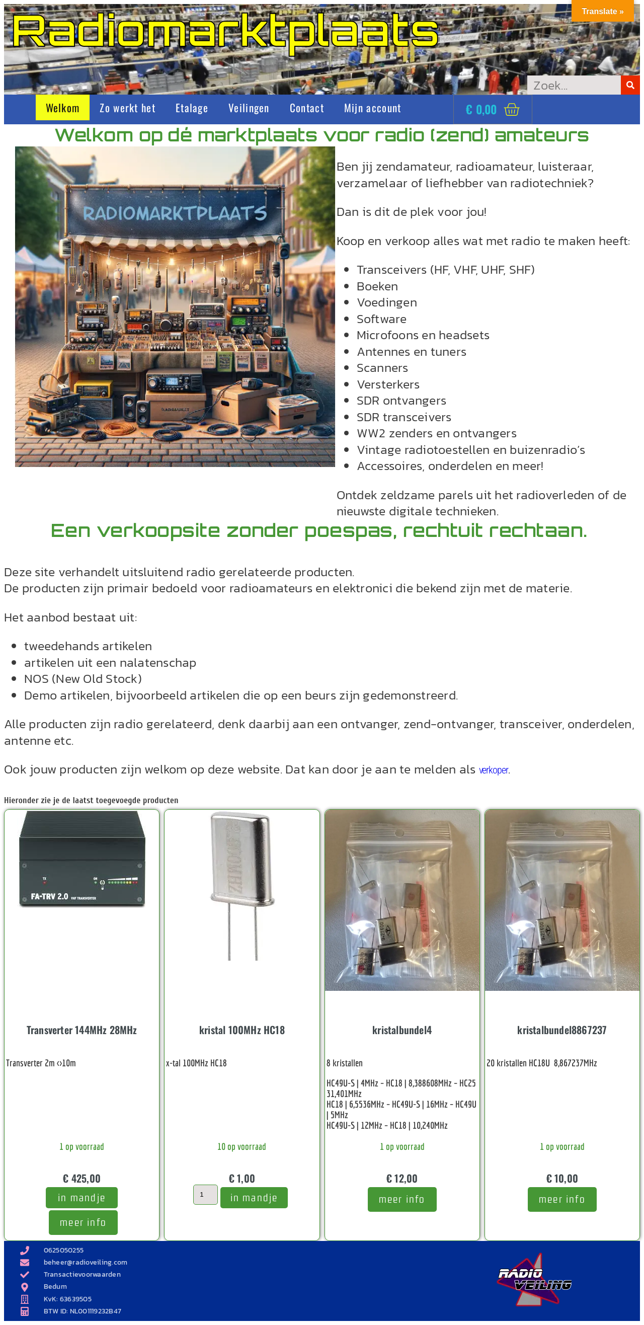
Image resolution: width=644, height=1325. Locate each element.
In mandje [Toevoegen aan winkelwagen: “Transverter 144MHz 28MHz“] (82, 1197)
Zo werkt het (127, 107)
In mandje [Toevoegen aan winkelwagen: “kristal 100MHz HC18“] (254, 1197)
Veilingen (249, 107)
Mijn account (372, 107)
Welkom (63, 107)
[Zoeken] (630, 85)
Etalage (192, 107)
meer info (83, 1222)
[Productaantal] (205, 1195)
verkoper (493, 770)
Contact (307, 107)
